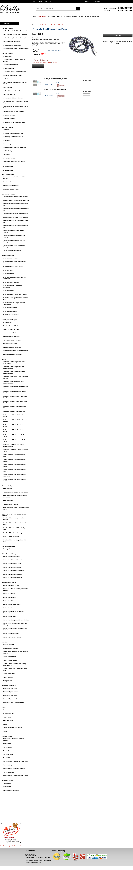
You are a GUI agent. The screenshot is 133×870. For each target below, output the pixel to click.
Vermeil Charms (7, 747)
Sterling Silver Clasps (9, 601)
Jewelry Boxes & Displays (9, 320)
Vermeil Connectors (8, 754)
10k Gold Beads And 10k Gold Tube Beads (15, 31)
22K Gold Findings (7, 170)
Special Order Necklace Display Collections (15, 350)
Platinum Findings (7, 486)
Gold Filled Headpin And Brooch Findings (15, 294)
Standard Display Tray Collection (12, 354)
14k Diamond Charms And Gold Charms (14, 71)
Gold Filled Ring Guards (10, 307)
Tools (3, 707)
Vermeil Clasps (7, 751)
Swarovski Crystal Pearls (10, 695)
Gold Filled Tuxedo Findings (11, 315)
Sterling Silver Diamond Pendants (12, 577)
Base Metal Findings (8, 174)
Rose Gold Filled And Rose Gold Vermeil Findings (14, 514)
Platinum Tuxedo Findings (10, 504)
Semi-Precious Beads (8, 546)
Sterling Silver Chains (9, 593)
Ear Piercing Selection (8, 194)
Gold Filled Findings (8, 255)
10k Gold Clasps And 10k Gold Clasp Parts (15, 34)
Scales (5, 724)
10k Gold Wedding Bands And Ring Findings (16, 48)
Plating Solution (7, 681)
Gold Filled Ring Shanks (10, 311)
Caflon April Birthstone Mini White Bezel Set (15, 196)
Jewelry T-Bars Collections (10, 333)
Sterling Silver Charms (9, 597)
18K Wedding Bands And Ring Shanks (14, 161)
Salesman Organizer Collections (12, 347)
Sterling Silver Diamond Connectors (13, 570)
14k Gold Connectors (9, 94)
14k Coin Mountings (8, 68)
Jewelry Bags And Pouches (11, 329)
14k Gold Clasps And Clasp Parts (12, 91)
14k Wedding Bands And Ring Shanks (14, 122)
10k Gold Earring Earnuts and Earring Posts (15, 38)
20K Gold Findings (7, 166)
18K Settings (6, 154)
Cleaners (5, 710)
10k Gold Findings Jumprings (11, 41)
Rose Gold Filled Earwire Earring (12, 533)
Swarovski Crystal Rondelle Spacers (13, 702)
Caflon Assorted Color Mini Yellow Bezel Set (15, 217)
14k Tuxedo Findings (9, 118)
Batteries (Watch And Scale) (11, 648)
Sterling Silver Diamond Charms (12, 563)
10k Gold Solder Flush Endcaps (12, 45)
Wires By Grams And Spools (11, 790)
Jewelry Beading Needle (10, 660)
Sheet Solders (7, 786)
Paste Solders (7, 783)
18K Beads (6, 129)
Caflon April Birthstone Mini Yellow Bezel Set (16, 200)
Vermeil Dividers (7, 758)
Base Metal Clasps (8, 182)
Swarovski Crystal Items (9, 685)
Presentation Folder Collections (12, 340)
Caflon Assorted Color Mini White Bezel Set (15, 213)
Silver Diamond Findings (9, 554)
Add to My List (37, 62)
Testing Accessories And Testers (12, 727)
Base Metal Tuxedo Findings (11, 189)
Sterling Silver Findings (9, 582)
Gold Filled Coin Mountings (11, 282)
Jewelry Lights (7, 717)
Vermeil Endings (7, 765)
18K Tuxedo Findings (9, 158)
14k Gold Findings (7, 53)
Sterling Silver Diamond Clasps (12, 567)
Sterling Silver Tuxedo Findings (12, 637)
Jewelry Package (8, 677)
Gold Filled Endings (8, 290)
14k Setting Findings (9, 115)
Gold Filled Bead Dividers (10, 258)
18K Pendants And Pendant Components (14, 147)
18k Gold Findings (7, 127)
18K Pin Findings (8, 151)
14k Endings (6, 79)
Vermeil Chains (7, 743)
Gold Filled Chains (8, 270)
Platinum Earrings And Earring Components (15, 492)
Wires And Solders (7, 780)
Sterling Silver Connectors (10, 608)
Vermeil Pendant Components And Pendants (16, 775)
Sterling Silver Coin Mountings (12, 604)
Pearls (4, 359)
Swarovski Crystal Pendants (11, 699)
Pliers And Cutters (8, 720)
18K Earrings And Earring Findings (13, 136)
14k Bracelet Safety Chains (10, 64)
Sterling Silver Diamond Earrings (12, 574)
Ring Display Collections (10, 343)
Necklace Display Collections (11, 336)
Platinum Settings (8, 500)
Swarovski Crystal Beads (10, 688)
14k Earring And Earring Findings (12, 75)
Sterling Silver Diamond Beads (12, 556)
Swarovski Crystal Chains (10, 692)
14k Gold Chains (7, 87)
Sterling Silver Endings (9, 616)
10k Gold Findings (7, 28)
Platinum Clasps (7, 488)
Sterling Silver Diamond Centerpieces (13, 560)
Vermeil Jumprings (8, 772)
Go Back (54, 62)
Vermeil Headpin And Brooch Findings (14, 768)
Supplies (4, 642)
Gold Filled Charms (8, 273)
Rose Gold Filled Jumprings (11, 536)
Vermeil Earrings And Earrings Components (15, 761)
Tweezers (5, 731)
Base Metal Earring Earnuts (11, 185)
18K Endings (6, 140)
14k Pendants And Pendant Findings (13, 111)
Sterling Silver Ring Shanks (11, 633)
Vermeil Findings (7, 736)
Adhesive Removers (8, 644)
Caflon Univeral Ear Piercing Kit (12, 250)
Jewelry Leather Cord (9, 673)
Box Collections (7, 322)
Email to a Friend (46, 62)
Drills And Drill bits (8, 713)
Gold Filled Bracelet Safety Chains (13, 266)
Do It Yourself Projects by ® (10, 846)
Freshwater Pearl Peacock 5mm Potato (14, 411)
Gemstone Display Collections (11, 326)
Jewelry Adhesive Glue (9, 656)
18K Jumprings (7, 144)
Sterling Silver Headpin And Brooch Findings (16, 620)
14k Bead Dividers (8, 56)
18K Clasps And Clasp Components (13, 133)
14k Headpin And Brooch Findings (13, 98)
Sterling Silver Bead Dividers (11, 585)
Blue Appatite (7, 549)
